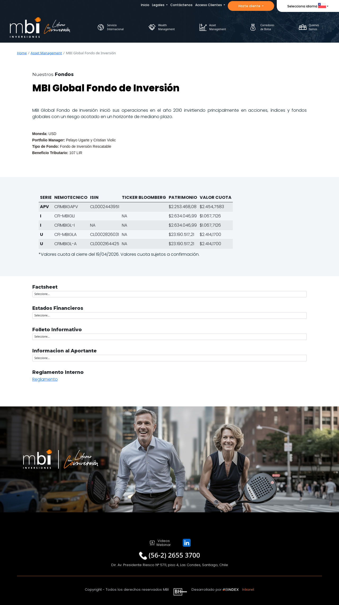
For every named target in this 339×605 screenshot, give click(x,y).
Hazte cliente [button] (249, 6)
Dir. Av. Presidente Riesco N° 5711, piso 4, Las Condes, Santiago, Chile (169, 564)
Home (22, 53)
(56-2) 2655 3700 (174, 554)
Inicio (145, 5)
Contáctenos (181, 5)
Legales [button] (158, 5)
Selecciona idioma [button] (306, 6)
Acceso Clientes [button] (209, 5)
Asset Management (46, 53)
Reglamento (45, 379)
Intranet (248, 589)
